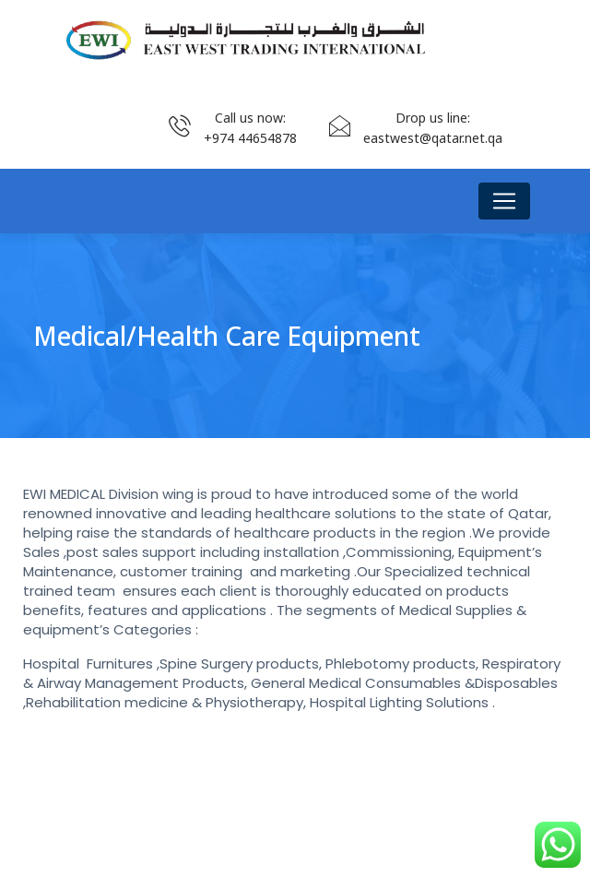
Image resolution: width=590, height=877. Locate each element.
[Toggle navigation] (504, 201)
